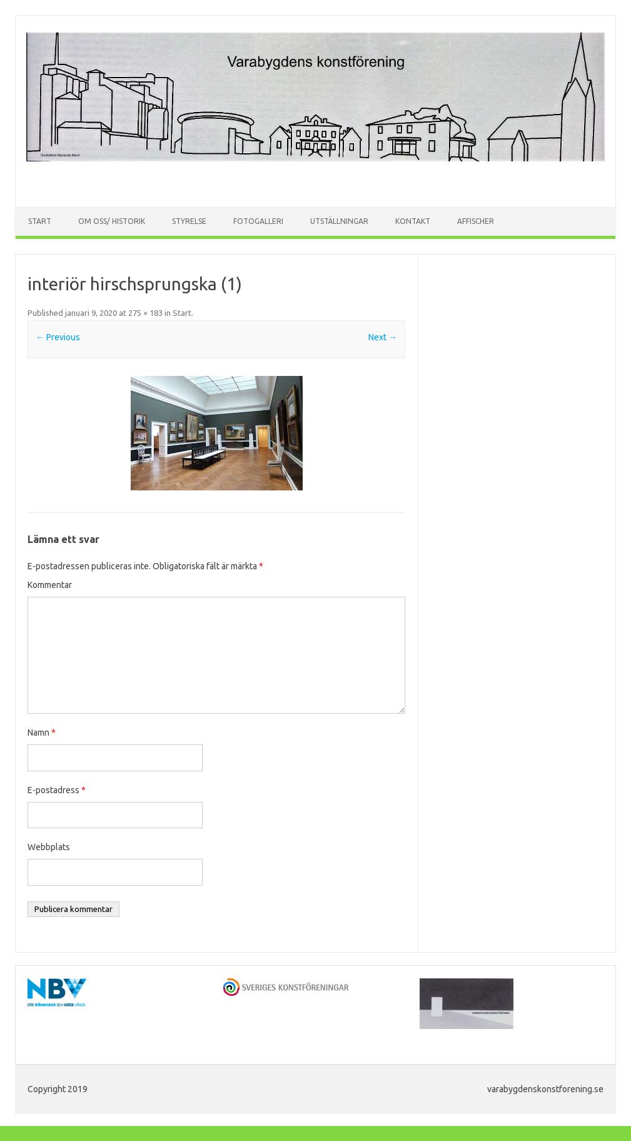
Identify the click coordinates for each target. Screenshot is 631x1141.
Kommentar (50, 585)
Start (39, 221)
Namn (42, 733)
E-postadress (57, 790)
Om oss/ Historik (111, 221)
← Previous (58, 337)
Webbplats (49, 847)
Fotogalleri (258, 221)
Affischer (475, 221)
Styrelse (189, 221)
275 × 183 (145, 312)
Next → (382, 337)
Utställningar (339, 221)
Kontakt (412, 221)
